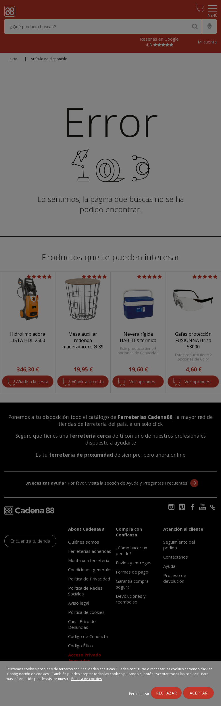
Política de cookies (86, 678)
